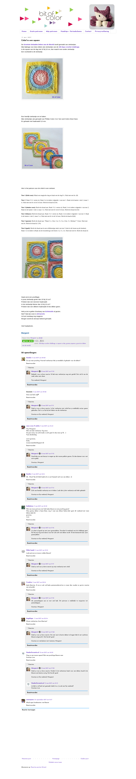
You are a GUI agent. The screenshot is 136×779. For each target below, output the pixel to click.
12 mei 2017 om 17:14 (47, 488)
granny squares (71, 343)
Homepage (55, 758)
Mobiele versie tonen (55, 762)
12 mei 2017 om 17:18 (47, 598)
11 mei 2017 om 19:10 (41, 550)
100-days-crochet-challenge (47, 343)
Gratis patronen (36, 31)
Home (24, 31)
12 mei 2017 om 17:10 (47, 371)
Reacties (31, 368)
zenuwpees (30, 699)
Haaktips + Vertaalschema (71, 31)
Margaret (34, 371)
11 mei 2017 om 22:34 (41, 618)
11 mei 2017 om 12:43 (46, 426)
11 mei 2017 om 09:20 (39, 358)
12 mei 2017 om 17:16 (47, 528)
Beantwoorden (30, 363)
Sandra (28, 474)
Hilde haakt (30, 550)
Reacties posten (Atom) (38, 767)
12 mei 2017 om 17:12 (47, 453)
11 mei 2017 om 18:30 (40, 506)
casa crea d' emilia (33, 426)
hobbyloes (29, 506)
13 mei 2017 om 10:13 (51, 683)
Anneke (28, 358)
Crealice (29, 582)
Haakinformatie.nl (32, 652)
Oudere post (85, 758)
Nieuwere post (26, 758)
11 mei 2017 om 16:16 (38, 474)
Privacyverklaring (102, 31)
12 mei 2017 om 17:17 (47, 564)
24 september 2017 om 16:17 (43, 699)
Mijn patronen (51, 31)
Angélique (30, 618)
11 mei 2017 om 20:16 (39, 582)
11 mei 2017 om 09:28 (39, 392)
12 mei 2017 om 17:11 (47, 405)
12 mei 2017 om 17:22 (47, 668)
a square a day (60, 343)
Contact (88, 31)
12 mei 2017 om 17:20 (48, 632)
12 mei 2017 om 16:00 (46, 652)
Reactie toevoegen (28, 710)
